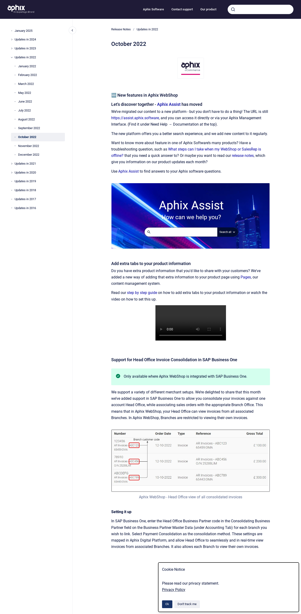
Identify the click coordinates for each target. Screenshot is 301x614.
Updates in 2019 (25, 181)
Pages (246, 277)
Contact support (182, 9)
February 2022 (27, 75)
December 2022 (28, 154)
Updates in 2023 (25, 48)
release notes (243, 155)
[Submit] (233, 9)
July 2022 (24, 110)
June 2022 (25, 101)
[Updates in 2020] (12, 172)
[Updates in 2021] (12, 164)
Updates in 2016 (25, 208)
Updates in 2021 (25, 163)
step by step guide (142, 292)
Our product (208, 9)
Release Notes (121, 29)
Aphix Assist (169, 104)
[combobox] (260, 9)
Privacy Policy (173, 589)
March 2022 (26, 84)
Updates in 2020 (25, 172)
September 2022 (29, 128)
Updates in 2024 (25, 39)
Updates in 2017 (25, 199)
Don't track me (187, 604)
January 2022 (27, 66)
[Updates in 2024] (12, 39)
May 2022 (24, 93)
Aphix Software (153, 9)
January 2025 (23, 30)
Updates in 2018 (25, 190)
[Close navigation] (72, 30)
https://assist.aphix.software (135, 118)
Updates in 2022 (25, 57)
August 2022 (26, 119)
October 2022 (27, 137)
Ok (167, 604)
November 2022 (28, 146)
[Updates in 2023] (12, 48)
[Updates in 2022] (12, 57)
